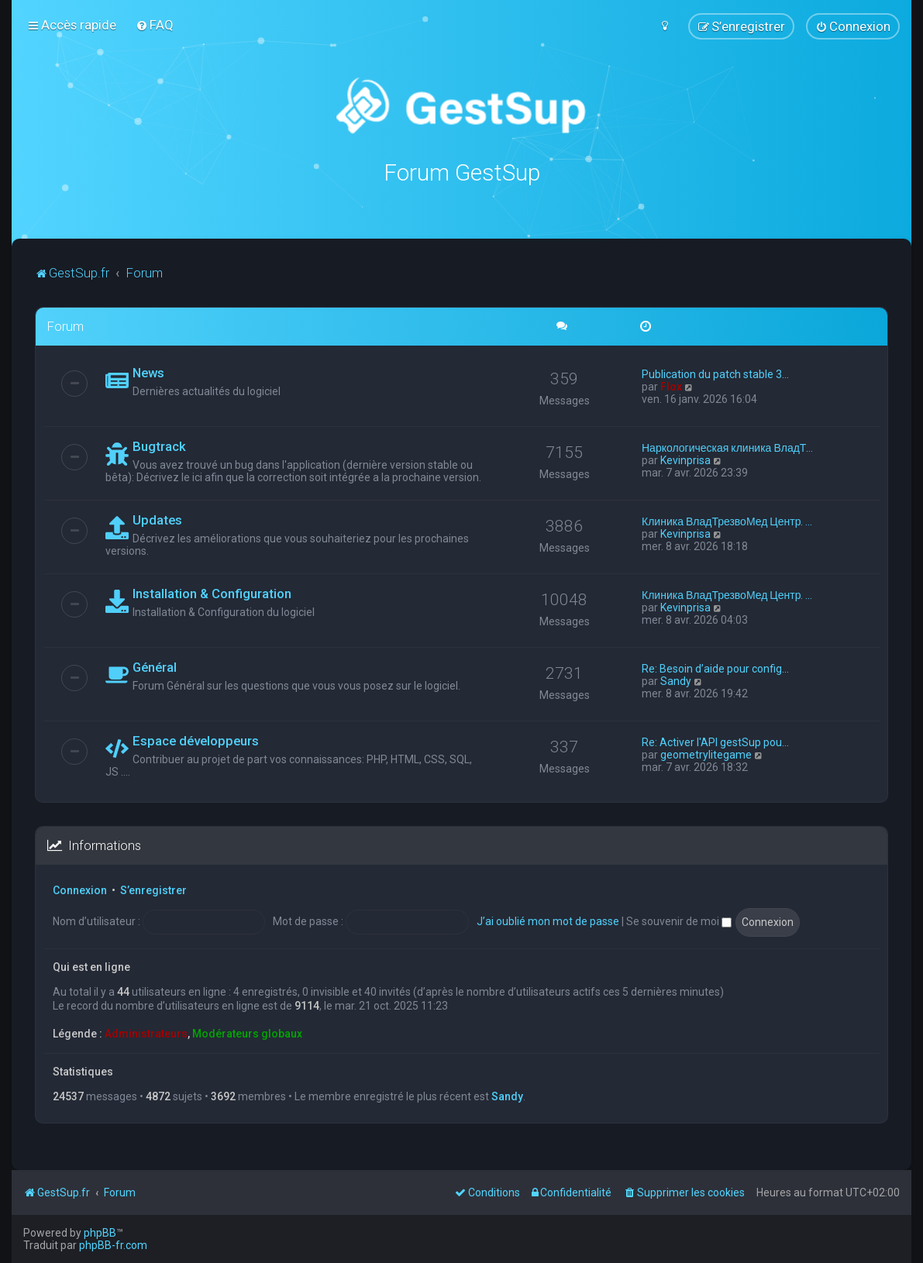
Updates (157, 519)
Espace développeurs (196, 740)
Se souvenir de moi (679, 920)
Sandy (675, 680)
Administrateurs (146, 1033)
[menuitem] (154, 24)
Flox (671, 386)
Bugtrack (159, 445)
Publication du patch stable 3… (715, 373)
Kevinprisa (685, 459)
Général (155, 666)
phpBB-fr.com (113, 1245)
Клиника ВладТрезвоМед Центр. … (727, 520)
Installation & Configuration (212, 593)
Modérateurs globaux (247, 1033)
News (148, 372)
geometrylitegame (706, 754)
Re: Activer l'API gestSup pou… (715, 741)
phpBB (100, 1233)
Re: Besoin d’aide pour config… (715, 668)
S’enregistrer (153, 889)
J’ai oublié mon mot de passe (548, 920)
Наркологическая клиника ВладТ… (727, 447)
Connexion (80, 889)
